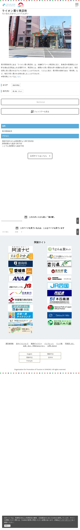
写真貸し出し (69, 500)
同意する (7, 526)
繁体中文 (50, 510)
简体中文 (29, 514)
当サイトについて (22, 500)
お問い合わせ (52, 502)
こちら (18, 76)
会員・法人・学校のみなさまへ (34, 502)
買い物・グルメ (17, 91)
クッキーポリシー (65, 520)
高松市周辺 (16, 85)
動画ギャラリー (36, 500)
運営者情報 (9, 500)
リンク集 (59, 500)
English (29, 510)
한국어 (50, 514)
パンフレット (49, 500)
